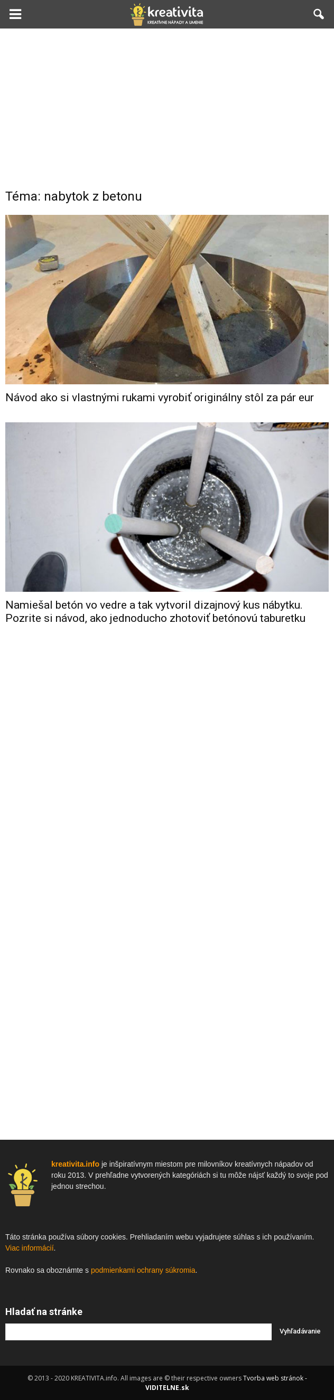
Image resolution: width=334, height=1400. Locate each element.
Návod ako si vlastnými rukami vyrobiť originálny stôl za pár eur (159, 397)
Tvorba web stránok (273, 1378)
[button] (319, 14)
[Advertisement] (167, 108)
